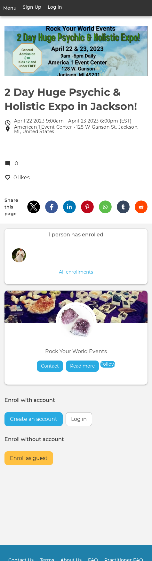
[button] (33, 206)
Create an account (33, 419)
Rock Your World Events (76, 351)
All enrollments (76, 272)
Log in (55, 7)
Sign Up (32, 7)
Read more (84, 366)
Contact (50, 366)
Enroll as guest (29, 458)
